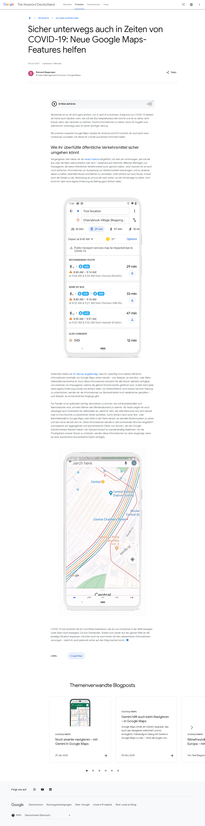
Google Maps (76, 656)
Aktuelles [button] (67, 4)
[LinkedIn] (50, 789)
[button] (171, 72)
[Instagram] (34, 789)
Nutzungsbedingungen (59, 804)
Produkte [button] (79, 4)
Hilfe (16, 815)
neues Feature (92, 159)
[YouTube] (42, 789)
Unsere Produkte (102, 804)
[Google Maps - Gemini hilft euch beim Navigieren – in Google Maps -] (139, 730)
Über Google (82, 804)
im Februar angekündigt (85, 374)
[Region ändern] (48, 815)
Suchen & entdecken (67, 18)
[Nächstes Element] (191, 727)
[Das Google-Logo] (17, 804)
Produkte (43, 18)
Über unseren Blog (125, 804)
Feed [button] (106, 4)
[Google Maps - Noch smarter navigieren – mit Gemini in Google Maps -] (65, 730)
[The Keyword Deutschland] (29, 18)
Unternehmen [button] (93, 4)
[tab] (87, 771)
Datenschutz (36, 804)
